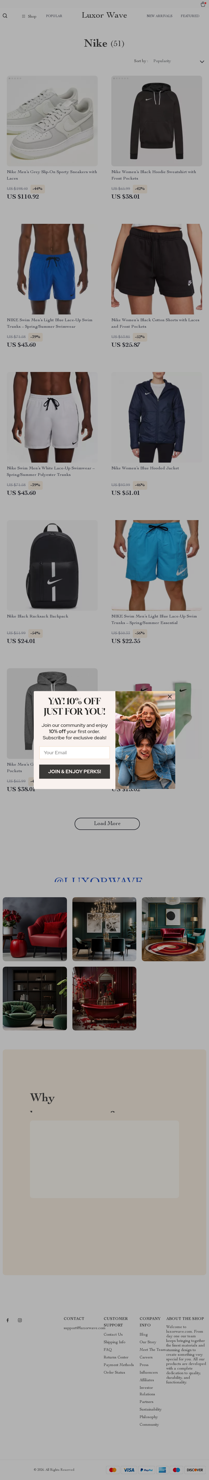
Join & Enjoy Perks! (74, 771)
